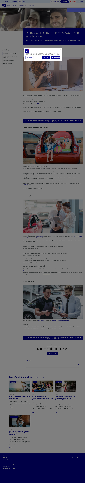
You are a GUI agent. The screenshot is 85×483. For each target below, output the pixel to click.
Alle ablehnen (46, 57)
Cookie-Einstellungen (29, 57)
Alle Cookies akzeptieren (56, 57)
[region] (43, 54)
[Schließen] (60, 49)
